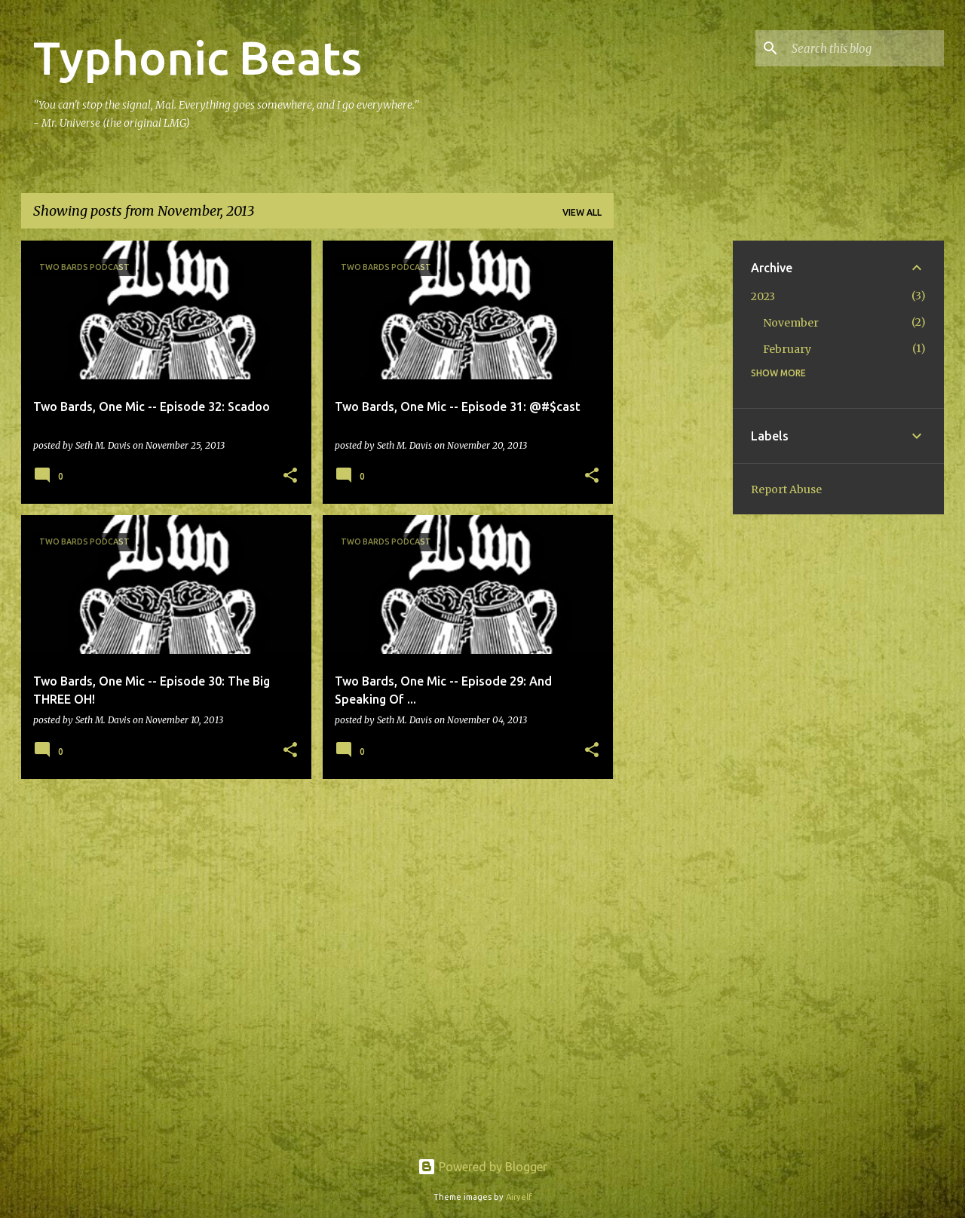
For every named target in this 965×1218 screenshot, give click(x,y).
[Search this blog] (865, 48)
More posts (317, 822)
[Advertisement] (673, 467)
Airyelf (519, 1196)
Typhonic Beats (197, 57)
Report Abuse (786, 489)
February (787, 349)
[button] (290, 476)
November (791, 323)
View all (582, 212)
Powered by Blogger (482, 1167)
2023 (763, 296)
